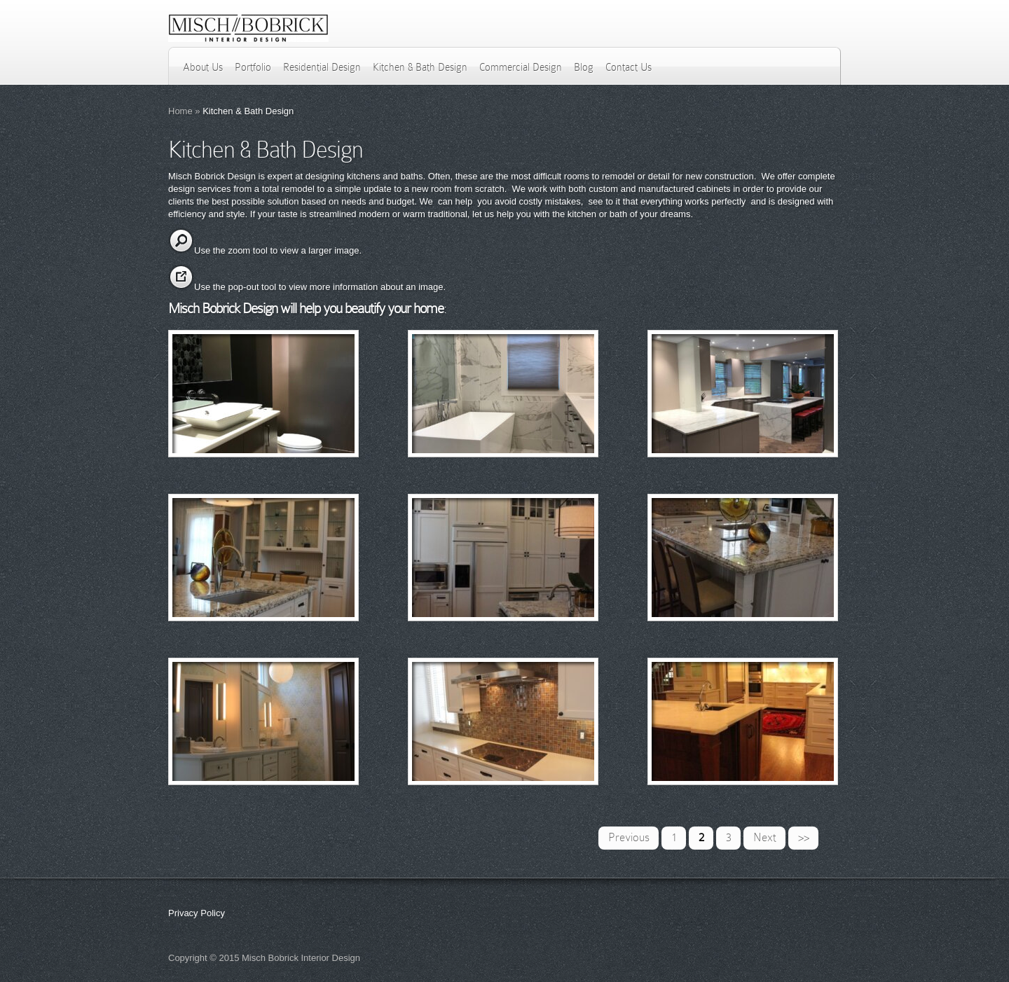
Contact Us (628, 67)
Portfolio (253, 67)
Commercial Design (520, 67)
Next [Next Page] (764, 837)
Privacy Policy (196, 913)
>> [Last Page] (803, 837)
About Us (203, 67)
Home (180, 111)
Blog (583, 67)
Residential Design (322, 67)
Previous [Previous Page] (629, 837)
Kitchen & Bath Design (420, 67)
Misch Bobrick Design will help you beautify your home (306, 308)
